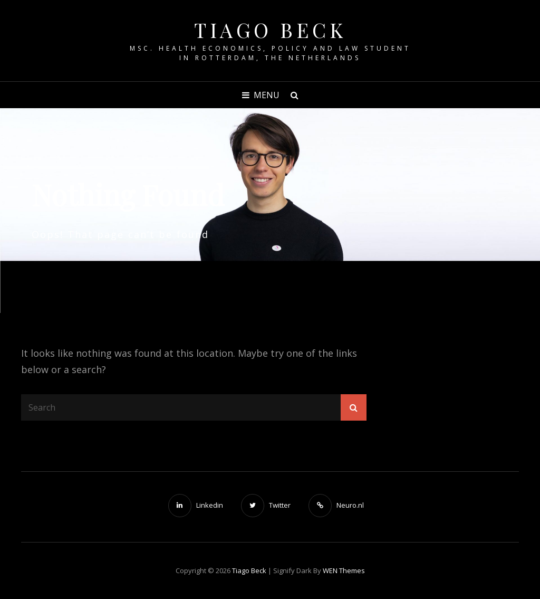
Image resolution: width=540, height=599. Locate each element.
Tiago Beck (270, 29)
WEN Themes (344, 570)
